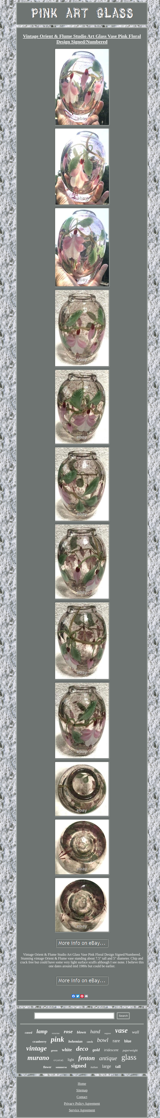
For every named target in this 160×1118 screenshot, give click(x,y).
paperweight (130, 1050)
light (71, 1059)
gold (96, 1050)
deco (82, 1048)
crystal (58, 1060)
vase (121, 1030)
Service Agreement (82, 1110)
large (106, 1066)
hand (95, 1031)
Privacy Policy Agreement (82, 1103)
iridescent (111, 1050)
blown (81, 1032)
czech (90, 1041)
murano (38, 1057)
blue (127, 1041)
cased (28, 1032)
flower (47, 1067)
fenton (86, 1058)
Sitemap (81, 1090)
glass (128, 1057)
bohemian (75, 1041)
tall (118, 1066)
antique (108, 1058)
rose (68, 1031)
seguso (108, 1033)
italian (94, 1067)
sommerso (61, 1067)
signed (78, 1066)
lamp (41, 1031)
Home (82, 1083)
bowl (102, 1040)
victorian (56, 1033)
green (54, 1050)
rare (116, 1040)
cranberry (39, 1041)
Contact (82, 1097)
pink (57, 1039)
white (67, 1049)
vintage (36, 1048)
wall (135, 1032)
